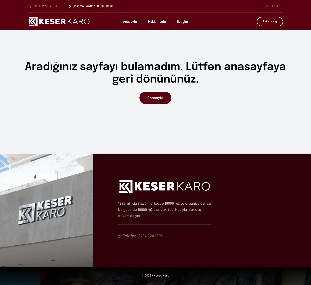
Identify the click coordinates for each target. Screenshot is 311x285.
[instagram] (277, 6)
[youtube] (282, 6)
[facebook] (267, 6)
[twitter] (272, 6)
